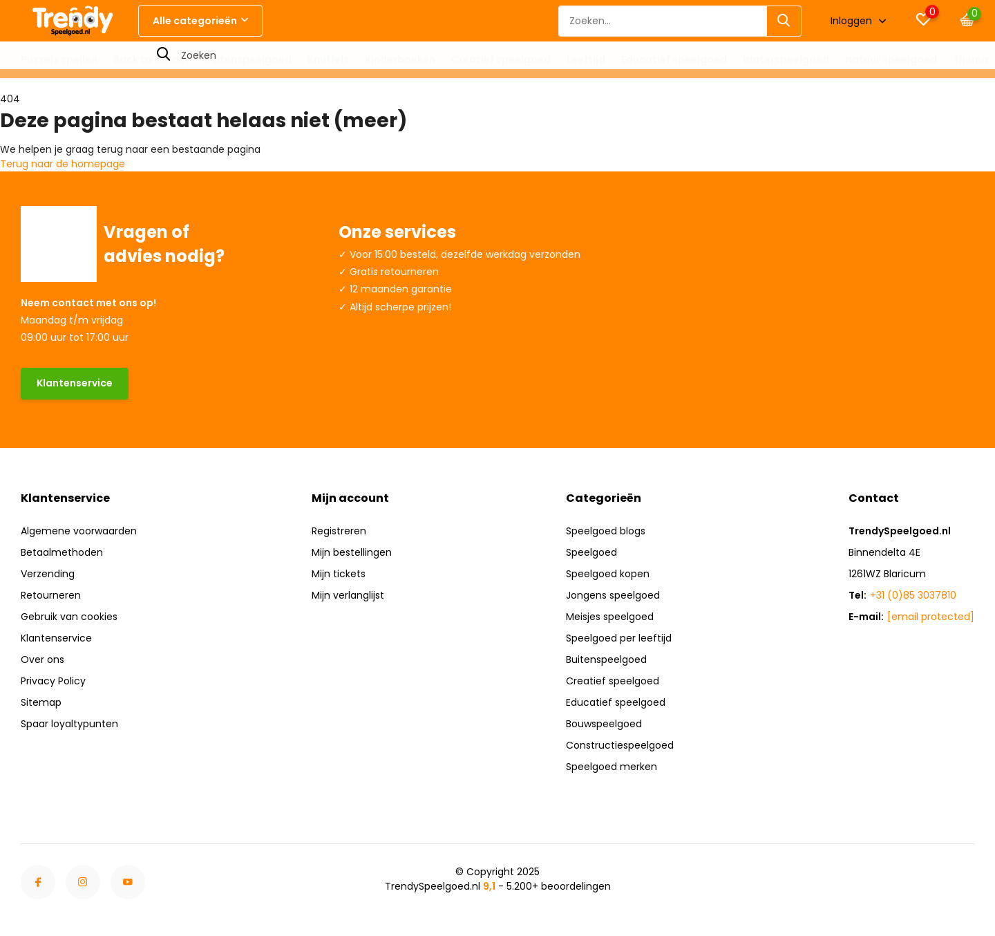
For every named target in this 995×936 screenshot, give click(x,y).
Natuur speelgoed (891, 59)
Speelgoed (591, 552)
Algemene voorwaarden (79, 531)
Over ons (42, 659)
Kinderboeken (400, 59)
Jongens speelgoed (613, 595)
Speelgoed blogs (605, 531)
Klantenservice (75, 383)
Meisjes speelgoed (610, 617)
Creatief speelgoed (501, 59)
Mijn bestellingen (352, 552)
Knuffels (328, 59)
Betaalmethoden (62, 552)
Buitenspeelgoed (248, 59)
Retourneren (51, 595)
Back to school (151, 59)
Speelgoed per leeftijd (619, 638)
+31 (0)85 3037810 (913, 595)
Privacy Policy (53, 681)
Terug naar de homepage (62, 164)
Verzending (48, 574)
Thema (970, 59)
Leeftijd (586, 59)
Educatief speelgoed (674, 59)
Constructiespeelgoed (620, 745)
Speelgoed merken (611, 767)
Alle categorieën (200, 21)
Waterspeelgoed (786, 59)
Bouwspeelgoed (604, 724)
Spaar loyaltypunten (69, 724)
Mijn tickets (339, 574)
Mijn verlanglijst (348, 595)
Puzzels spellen (59, 59)
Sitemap (41, 702)
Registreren (339, 531)
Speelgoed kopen (608, 574)
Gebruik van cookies (69, 617)
